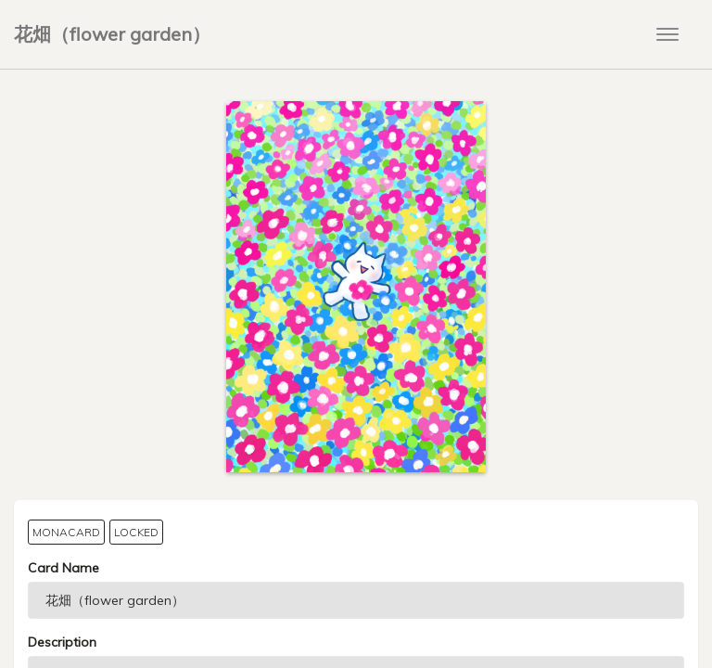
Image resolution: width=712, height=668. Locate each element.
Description (62, 642)
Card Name (63, 567)
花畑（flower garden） (112, 33)
